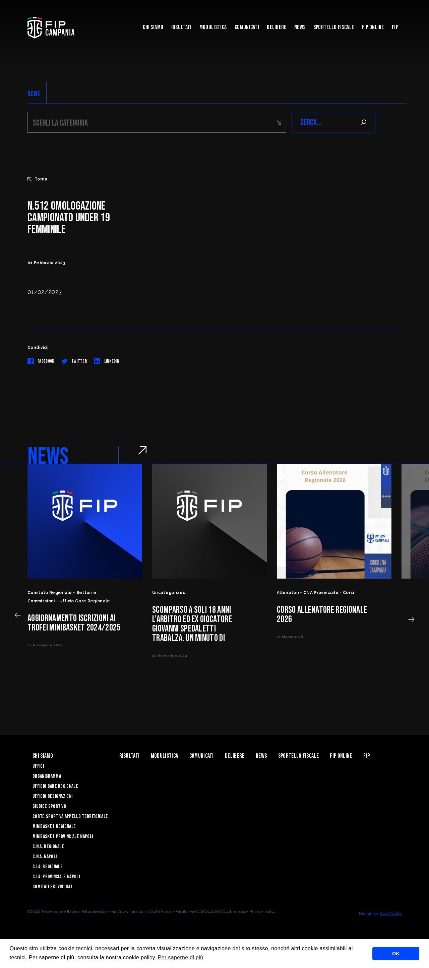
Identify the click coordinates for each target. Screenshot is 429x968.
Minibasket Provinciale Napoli (63, 836)
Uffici (38, 766)
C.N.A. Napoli (45, 856)
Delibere (277, 27)
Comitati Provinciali (52, 887)
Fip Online (373, 27)
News (299, 27)
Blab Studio (390, 913)
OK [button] (396, 953)
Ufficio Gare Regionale (55, 786)
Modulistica (213, 27)
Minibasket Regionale (54, 826)
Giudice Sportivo (49, 806)
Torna (37, 179)
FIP (395, 27)
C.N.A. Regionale (48, 846)
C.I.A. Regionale (48, 867)
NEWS (33, 94)
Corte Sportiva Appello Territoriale (70, 816)
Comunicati (247, 27)
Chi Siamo (153, 27)
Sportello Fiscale (333, 27)
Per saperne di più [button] (180, 957)
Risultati (181, 27)
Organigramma (47, 776)
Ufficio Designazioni (52, 796)
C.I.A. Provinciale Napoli (56, 877)
